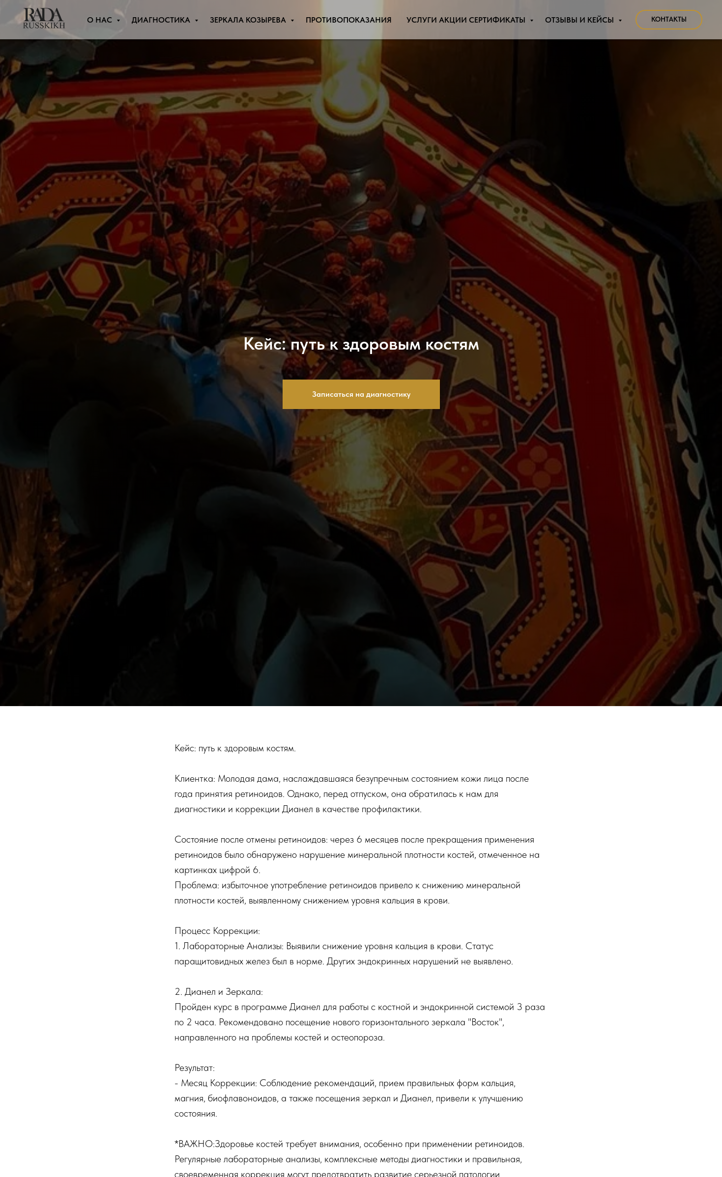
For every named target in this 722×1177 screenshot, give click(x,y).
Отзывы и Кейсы (580, 20)
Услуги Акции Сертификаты (466, 20)
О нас (100, 20)
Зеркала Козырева (249, 20)
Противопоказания (349, 20)
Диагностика (162, 20)
